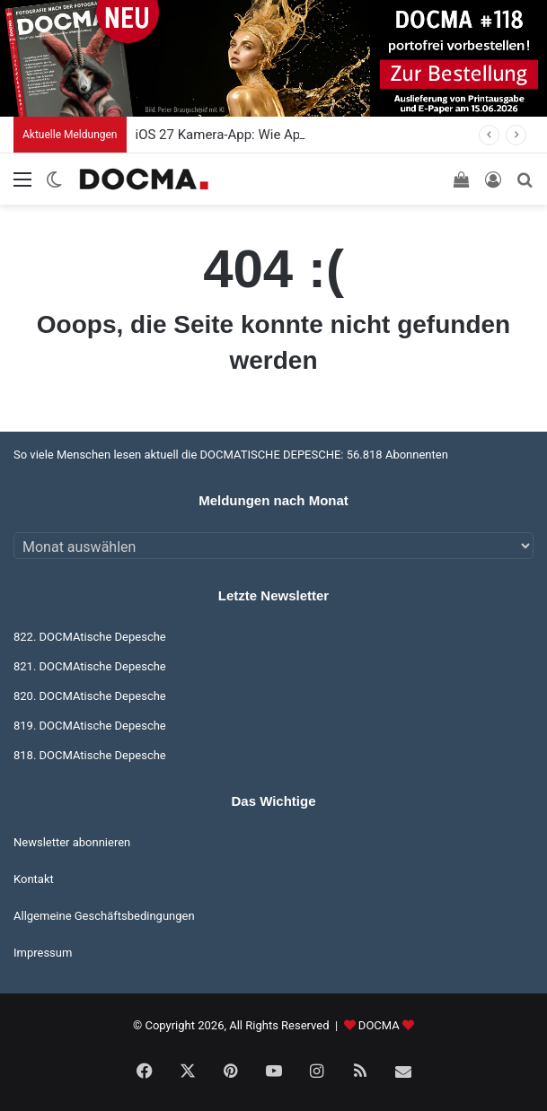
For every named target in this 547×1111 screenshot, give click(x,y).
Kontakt (33, 879)
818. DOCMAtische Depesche (89, 755)
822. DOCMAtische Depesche (89, 636)
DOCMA (379, 1025)
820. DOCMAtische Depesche (89, 696)
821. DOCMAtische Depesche (89, 666)
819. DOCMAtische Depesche (89, 725)
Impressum (42, 952)
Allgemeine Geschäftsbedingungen (104, 916)
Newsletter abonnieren (71, 842)
